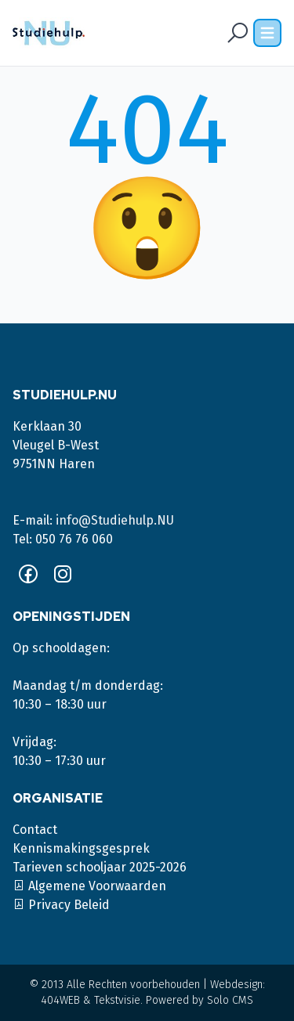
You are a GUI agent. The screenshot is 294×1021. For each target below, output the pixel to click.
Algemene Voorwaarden (89, 885)
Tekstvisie (117, 1000)
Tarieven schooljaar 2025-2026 (100, 867)
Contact (35, 829)
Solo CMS (230, 1000)
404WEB (60, 1000)
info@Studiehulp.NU (115, 520)
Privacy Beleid (61, 904)
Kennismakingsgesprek (81, 848)
